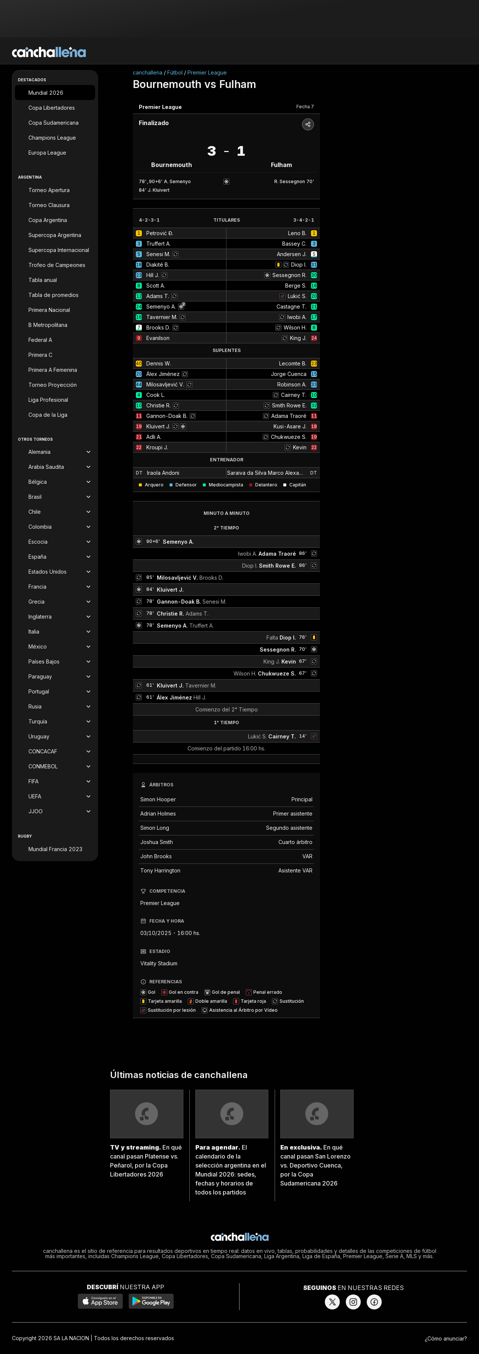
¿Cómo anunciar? (446, 1338)
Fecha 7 (305, 106)
